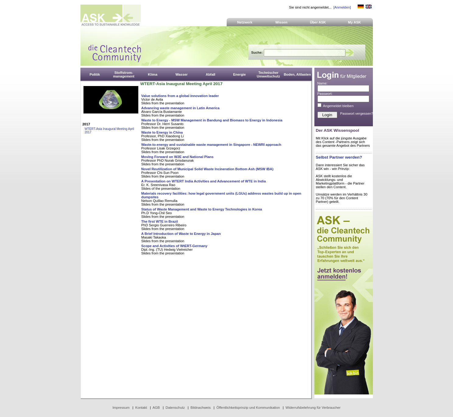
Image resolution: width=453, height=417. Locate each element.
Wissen (281, 22)
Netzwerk (245, 22)
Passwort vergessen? (356, 113)
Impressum (120, 407)
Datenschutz (175, 407)
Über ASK (318, 22)
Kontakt (141, 407)
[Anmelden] (342, 7)
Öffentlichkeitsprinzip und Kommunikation (248, 407)
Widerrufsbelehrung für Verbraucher (313, 407)
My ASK (354, 22)
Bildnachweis (200, 407)
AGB (156, 407)
